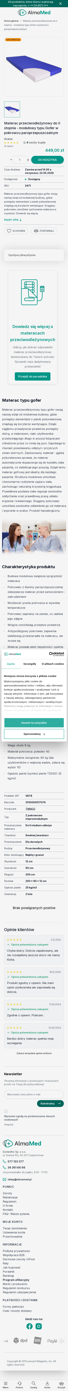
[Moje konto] (47, 1385)
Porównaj (44, 231)
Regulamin (9, 1201)
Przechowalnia (12, 1236)
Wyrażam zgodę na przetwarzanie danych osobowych (29, 1118)
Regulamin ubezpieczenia (19, 1292)
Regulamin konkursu (16, 1288)
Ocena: (8, 138)
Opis (10, 255)
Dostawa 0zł (13, 40)
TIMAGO (30, 808)
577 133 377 (13, 1161)
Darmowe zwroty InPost (19, 1259)
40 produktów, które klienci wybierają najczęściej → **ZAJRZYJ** (30, 3)
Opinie (32, 255)
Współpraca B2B (14, 1255)
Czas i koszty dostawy (17, 1310)
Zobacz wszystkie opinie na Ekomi (34, 1053)
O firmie (8, 1205)
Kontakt (8, 1209)
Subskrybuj (50, 1103)
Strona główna (11, 21)
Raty (6, 1263)
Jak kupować (11, 1267)
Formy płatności (13, 1306)
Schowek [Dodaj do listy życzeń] (16, 231)
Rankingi (8, 1275)
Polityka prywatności (16, 1251)
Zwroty (7, 1193)
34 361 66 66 (14, 1167)
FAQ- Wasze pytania (16, 1214)
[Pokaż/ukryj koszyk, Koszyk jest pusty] (61, 1385)
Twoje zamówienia (15, 1228)
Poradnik (8, 1271)
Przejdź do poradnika (32, 376)
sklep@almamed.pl (17, 1179)
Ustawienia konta (14, 1232)
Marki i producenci (15, 1284)
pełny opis (13, 219)
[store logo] (34, 12)
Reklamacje (10, 1197)
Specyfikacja (20, 255)
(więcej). (9, 1124)
